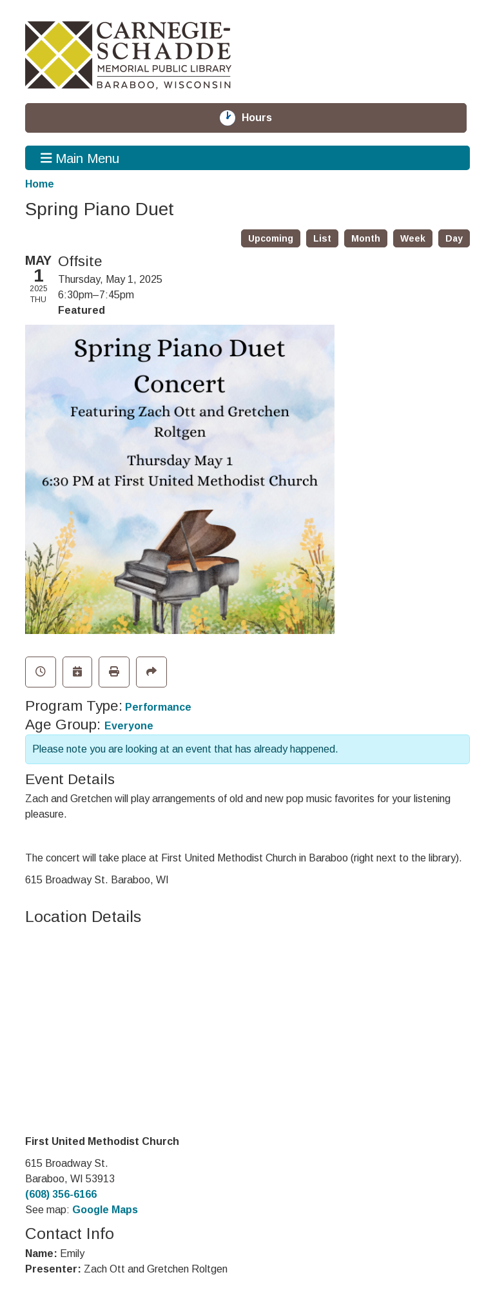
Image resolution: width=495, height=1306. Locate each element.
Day (454, 238)
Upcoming (270, 238)
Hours (264, 118)
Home (39, 183)
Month (365, 238)
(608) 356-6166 (61, 1194)
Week (412, 238)
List (322, 238)
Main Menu (80, 158)
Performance (158, 707)
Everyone (128, 725)
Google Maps (105, 1209)
